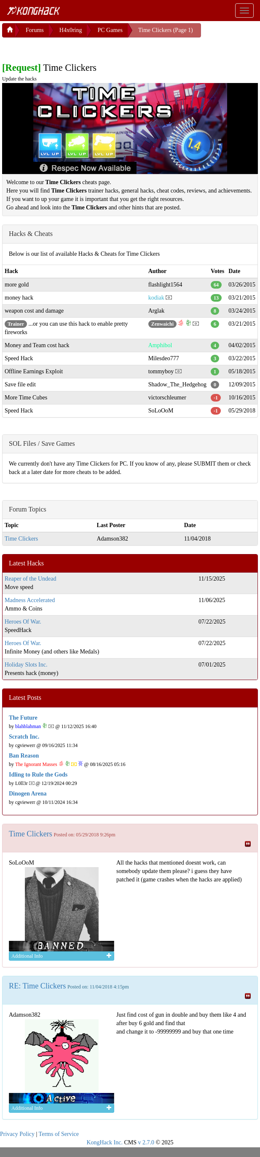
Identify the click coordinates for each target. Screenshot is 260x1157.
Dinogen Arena (28, 793)
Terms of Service (59, 1134)
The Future (23, 718)
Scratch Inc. (24, 737)
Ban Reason (24, 756)
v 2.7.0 (146, 1142)
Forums (35, 30)
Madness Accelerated (30, 600)
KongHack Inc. (104, 1142)
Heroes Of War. (23, 622)
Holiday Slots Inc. (26, 665)
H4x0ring (70, 30)
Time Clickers (21, 539)
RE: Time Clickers (37, 986)
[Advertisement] (69, 48)
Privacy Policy (17, 1134)
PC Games (110, 30)
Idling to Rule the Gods (38, 774)
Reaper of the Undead (30, 579)
